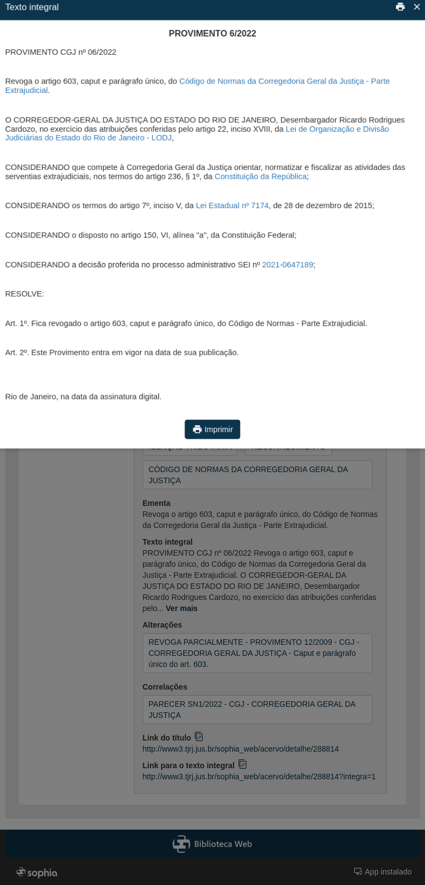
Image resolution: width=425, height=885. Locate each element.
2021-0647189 (289, 265)
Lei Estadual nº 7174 (232, 205)
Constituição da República (262, 175)
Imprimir (212, 436)
